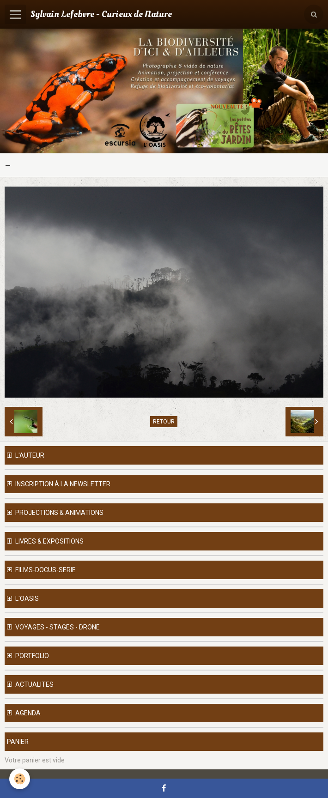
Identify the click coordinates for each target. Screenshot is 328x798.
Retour (164, 421)
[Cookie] (19, 778)
